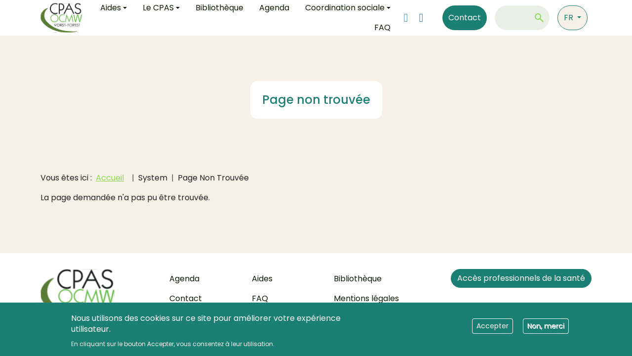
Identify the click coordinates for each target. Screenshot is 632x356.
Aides (262, 278)
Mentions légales (366, 298)
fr (569, 17)
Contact (464, 17)
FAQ (382, 27)
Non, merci (545, 328)
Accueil (110, 177)
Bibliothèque (358, 278)
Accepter (492, 328)
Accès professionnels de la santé (521, 278)
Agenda (184, 278)
